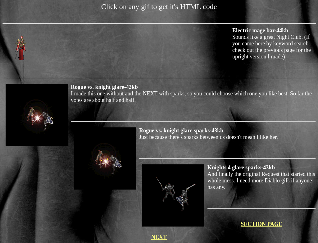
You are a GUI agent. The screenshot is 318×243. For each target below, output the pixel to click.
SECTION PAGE (261, 224)
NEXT (159, 237)
